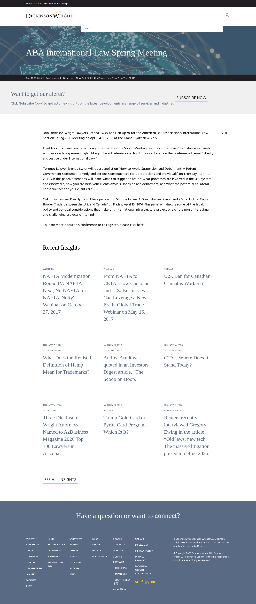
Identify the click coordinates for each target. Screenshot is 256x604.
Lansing (31, 574)
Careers (197, 16)
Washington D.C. (55, 564)
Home (29, 4)
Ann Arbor (32, 544)
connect (166, 516)
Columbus (32, 556)
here (140, 225)
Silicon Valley (100, 556)
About (215, 16)
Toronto (119, 544)
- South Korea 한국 (121, 581)
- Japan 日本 (120, 574)
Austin (73, 544)
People (156, 16)
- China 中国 (120, 568)
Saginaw (31, 580)
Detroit (30, 562)
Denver (73, 550)
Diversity (176, 16)
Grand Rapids (34, 568)
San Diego (97, 544)
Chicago (31, 550)
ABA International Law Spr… (56, 3)
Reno (72, 574)
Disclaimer (141, 545)
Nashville (54, 556)
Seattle (96, 550)
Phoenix (74, 568)
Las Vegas (75, 562)
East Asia (118, 562)
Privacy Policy (144, 551)
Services (117, 16)
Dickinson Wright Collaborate (143, 570)
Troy (29, 586)
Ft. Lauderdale (56, 544)
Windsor (118, 550)
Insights (37, 4)
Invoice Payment (140, 558)
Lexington (54, 550)
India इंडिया (119, 589)
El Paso (73, 556)
